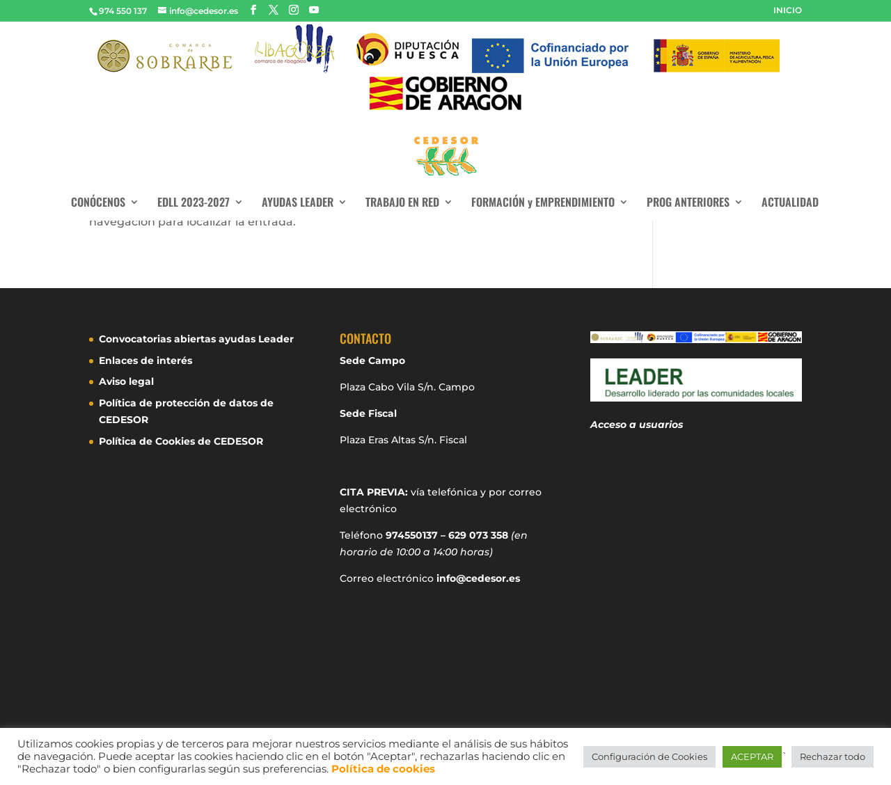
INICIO (787, 10)
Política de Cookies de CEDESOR (181, 441)
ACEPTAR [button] (752, 756)
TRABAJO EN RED (402, 203)
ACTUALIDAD (790, 203)
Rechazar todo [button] (832, 756)
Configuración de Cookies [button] (649, 756)
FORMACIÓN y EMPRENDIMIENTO (543, 203)
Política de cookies (383, 769)
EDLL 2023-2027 (193, 203)
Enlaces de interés (145, 360)
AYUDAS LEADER (297, 203)
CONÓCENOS (98, 203)
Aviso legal (126, 381)
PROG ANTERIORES (688, 203)
